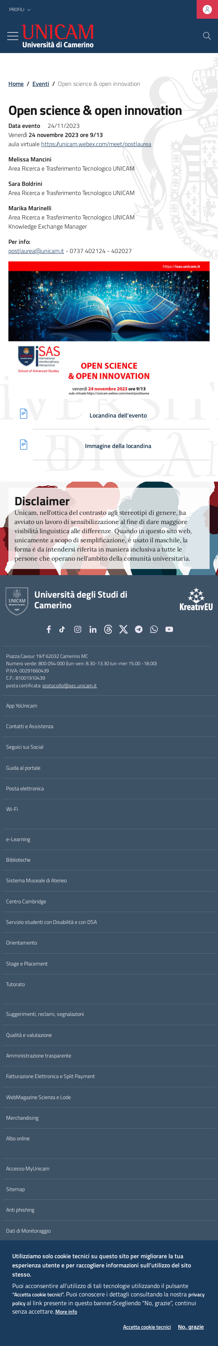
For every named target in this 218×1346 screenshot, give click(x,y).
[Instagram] (77, 629)
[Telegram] (138, 629)
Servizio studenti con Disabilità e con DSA (51, 922)
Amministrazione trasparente (38, 1055)
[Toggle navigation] (12, 36)
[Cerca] (207, 35)
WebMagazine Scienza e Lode (38, 1097)
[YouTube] (169, 629)
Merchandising (22, 1118)
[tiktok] (63, 629)
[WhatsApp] (154, 629)
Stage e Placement (27, 963)
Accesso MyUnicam (28, 1168)
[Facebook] (48, 629)
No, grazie (191, 1327)
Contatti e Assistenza (29, 726)
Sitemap (15, 1189)
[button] (20, 9)
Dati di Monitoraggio (28, 1231)
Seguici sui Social (24, 747)
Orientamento (21, 942)
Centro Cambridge (26, 901)
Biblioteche (18, 860)
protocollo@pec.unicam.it (69, 685)
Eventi (40, 83)
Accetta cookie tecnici (147, 1327)
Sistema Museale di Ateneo (36, 880)
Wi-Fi (12, 809)
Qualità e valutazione (29, 1035)
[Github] (108, 629)
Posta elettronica (25, 788)
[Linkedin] (93, 629)
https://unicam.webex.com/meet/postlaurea (96, 143)
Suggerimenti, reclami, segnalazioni (45, 1014)
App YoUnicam (21, 705)
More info (66, 1312)
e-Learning (18, 839)
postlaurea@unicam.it (36, 250)
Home (16, 83)
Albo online (18, 1138)
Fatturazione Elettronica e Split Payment (50, 1076)
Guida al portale (23, 768)
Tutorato (15, 984)
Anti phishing (20, 1210)
